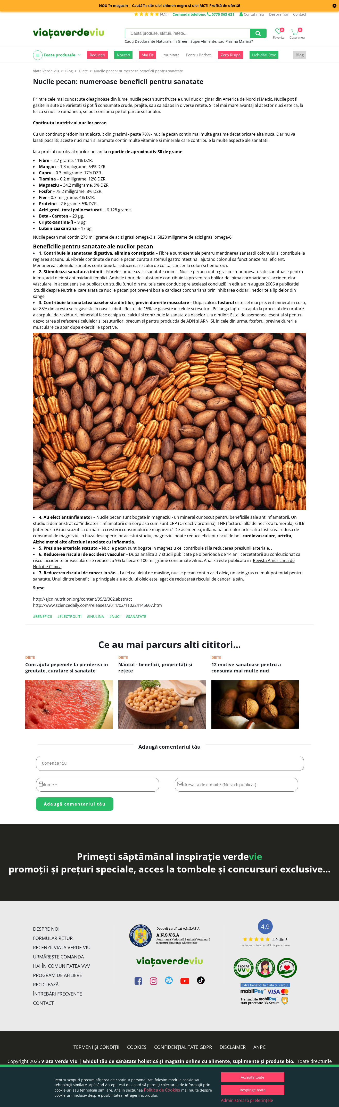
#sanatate (136, 616)
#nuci (114, 616)
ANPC (259, 1049)
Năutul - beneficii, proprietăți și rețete (155, 667)
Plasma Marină (238, 41)
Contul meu (251, 14)
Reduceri (97, 54)
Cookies (136, 1049)
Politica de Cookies (162, 1090)
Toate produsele (57, 55)
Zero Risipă (231, 54)
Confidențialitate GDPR (183, 1049)
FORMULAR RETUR (53, 940)
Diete (30, 657)
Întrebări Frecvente (57, 996)
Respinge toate (253, 1089)
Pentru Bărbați (199, 54)
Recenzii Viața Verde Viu (61, 949)
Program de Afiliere (57, 977)
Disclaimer (233, 1049)
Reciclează (46, 986)
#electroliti (69, 616)
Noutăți (123, 54)
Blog (300, 54)
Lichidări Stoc (264, 54)
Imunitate (170, 54)
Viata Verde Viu (46, 70)
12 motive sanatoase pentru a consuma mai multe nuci (246, 667)
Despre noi (278, 14)
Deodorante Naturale (153, 41)
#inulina (95, 616)
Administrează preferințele (247, 1100)
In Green (180, 41)
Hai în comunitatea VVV (61, 968)
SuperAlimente (203, 41)
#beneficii (42, 616)
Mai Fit (147, 54)
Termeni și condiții (96, 1049)
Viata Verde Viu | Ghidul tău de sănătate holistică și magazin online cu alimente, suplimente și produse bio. (167, 1063)
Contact (299, 14)
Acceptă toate (252, 1077)
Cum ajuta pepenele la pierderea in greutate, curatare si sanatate (66, 667)
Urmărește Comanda (58, 959)
